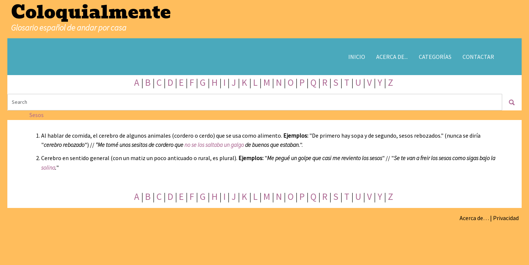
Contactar (478, 56)
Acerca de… (474, 218)
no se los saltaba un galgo (214, 144)
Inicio (356, 56)
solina (48, 167)
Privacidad (506, 218)
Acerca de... (392, 56)
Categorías (435, 56)
